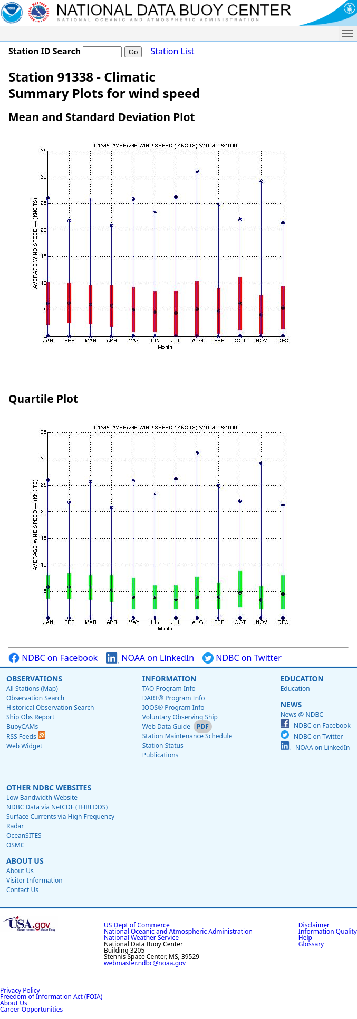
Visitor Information (34, 880)
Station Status (163, 745)
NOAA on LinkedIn (150, 658)
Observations (34, 679)
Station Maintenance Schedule (187, 735)
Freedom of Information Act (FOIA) (51, 996)
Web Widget (24, 745)
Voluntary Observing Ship (180, 717)
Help (305, 937)
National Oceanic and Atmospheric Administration (178, 931)
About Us (25, 861)
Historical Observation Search (50, 707)
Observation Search (35, 698)
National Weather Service (141, 937)
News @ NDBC (302, 714)
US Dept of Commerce (137, 925)
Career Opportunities (31, 1009)
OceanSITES (24, 835)
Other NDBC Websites (48, 788)
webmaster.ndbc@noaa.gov (145, 962)
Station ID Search (44, 51)
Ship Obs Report (30, 717)
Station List (172, 51)
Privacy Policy (20, 990)
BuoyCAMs (22, 726)
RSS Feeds (25, 736)
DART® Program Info (173, 698)
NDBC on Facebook (53, 658)
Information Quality (327, 931)
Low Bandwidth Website (42, 797)
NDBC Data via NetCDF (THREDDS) (57, 807)
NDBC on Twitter (242, 658)
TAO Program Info (169, 688)
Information (169, 679)
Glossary (311, 943)
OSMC (15, 844)
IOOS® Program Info (173, 707)
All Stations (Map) (32, 688)
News (291, 704)
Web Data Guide (166, 726)
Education (302, 679)
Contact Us (22, 889)
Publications (160, 754)
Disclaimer (314, 925)
